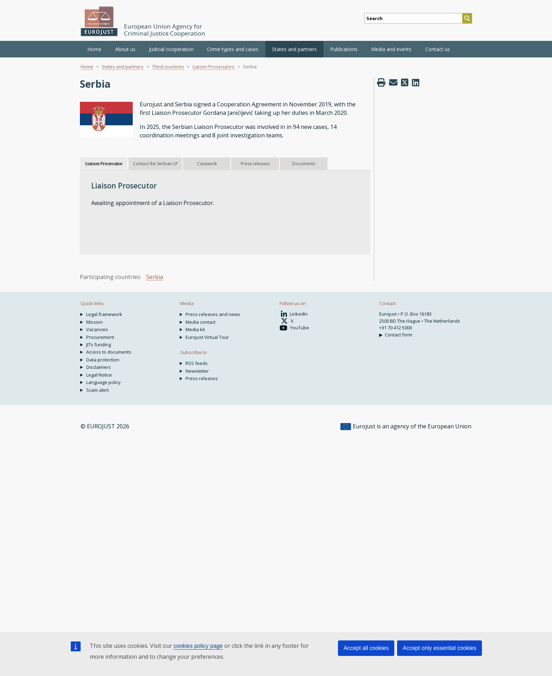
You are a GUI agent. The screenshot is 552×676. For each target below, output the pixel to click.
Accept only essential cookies (439, 648)
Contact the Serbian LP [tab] (155, 164)
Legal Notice (99, 375)
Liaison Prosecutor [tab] (104, 164)
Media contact (200, 322)
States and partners (123, 66)
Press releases (202, 378)
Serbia (154, 277)
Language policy (103, 382)
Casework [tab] (207, 164)
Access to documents (108, 352)
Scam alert (97, 390)
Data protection (102, 359)
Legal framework (104, 314)
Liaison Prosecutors (213, 66)
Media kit (195, 329)
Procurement (100, 337)
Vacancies (97, 329)
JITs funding (98, 344)
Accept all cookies (366, 648)
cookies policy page (198, 646)
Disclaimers (98, 367)
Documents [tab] (303, 164)
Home (94, 49)
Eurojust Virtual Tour (207, 337)
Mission (94, 322)
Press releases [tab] (255, 164)
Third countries (168, 66)
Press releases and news (213, 314)
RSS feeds (197, 363)
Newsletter (197, 371)
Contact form (398, 334)
